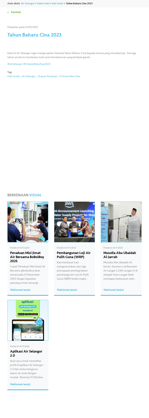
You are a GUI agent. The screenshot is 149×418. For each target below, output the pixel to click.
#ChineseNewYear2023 (36, 64)
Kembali (16, 12)
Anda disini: (13, 3)
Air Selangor (29, 76)
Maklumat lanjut (20, 289)
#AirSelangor (15, 64)
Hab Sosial (13, 76)
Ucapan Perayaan (47, 76)
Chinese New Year (69, 76)
